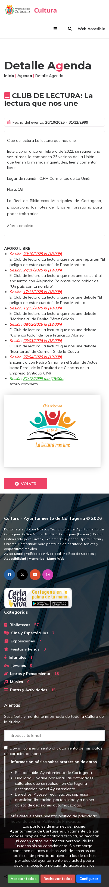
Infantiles (18, 657)
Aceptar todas (23, 878)
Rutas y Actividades (29, 690)
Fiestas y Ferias (25, 649)
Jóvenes (18, 665)
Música (16, 681)
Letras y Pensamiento (31, 673)
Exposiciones (22, 641)
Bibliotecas (21, 624)
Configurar (88, 878)
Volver (25, 483)
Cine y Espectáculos (29, 633)
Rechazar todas (57, 878)
